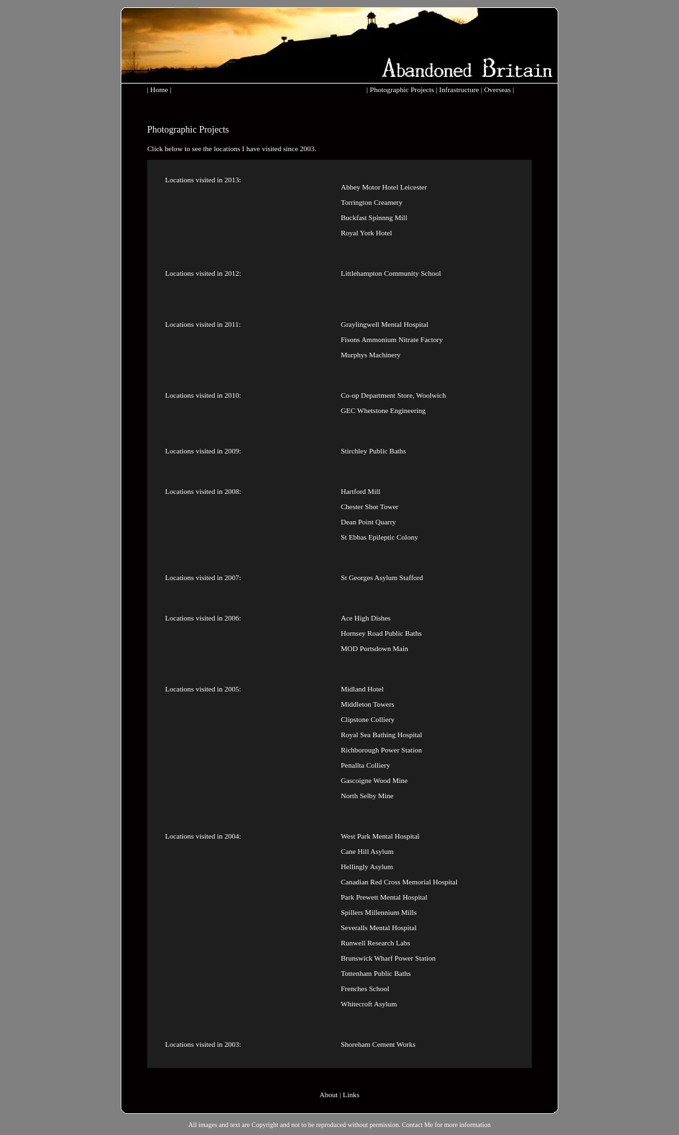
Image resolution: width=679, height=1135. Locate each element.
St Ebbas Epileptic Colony (379, 537)
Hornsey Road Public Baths (381, 633)
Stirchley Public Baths (373, 451)
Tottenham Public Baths (376, 973)
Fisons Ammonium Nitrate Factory (392, 339)
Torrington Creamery (371, 202)
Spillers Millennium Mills (378, 912)
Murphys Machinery (371, 355)
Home (159, 89)
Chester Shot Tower (370, 506)
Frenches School (365, 988)
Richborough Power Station (381, 750)
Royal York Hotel (366, 233)
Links (351, 1095)
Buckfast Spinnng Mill (374, 217)
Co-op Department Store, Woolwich (393, 395)
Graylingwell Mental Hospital (384, 324)
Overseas (497, 89)
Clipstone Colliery (368, 719)
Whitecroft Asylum (369, 1004)
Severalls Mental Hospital (378, 927)
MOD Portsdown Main (374, 648)
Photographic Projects (402, 89)
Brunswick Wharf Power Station (388, 958)
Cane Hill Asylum (367, 851)
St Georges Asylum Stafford (382, 577)
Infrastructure (459, 89)
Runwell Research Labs (375, 943)
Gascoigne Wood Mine (374, 780)
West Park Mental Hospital (380, 836)
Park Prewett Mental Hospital (384, 897)
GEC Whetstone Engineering (383, 410)
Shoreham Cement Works (378, 1044)
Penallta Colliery (365, 765)
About (329, 1095)
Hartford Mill (361, 491)
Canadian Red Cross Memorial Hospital (399, 882)
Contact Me (417, 1124)
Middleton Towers (368, 704)
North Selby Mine (367, 796)
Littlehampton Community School (391, 273)
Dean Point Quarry (368, 522)
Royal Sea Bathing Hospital (381, 735)
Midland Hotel (362, 689)
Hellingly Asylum (367, 866)
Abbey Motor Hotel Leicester (384, 187)
